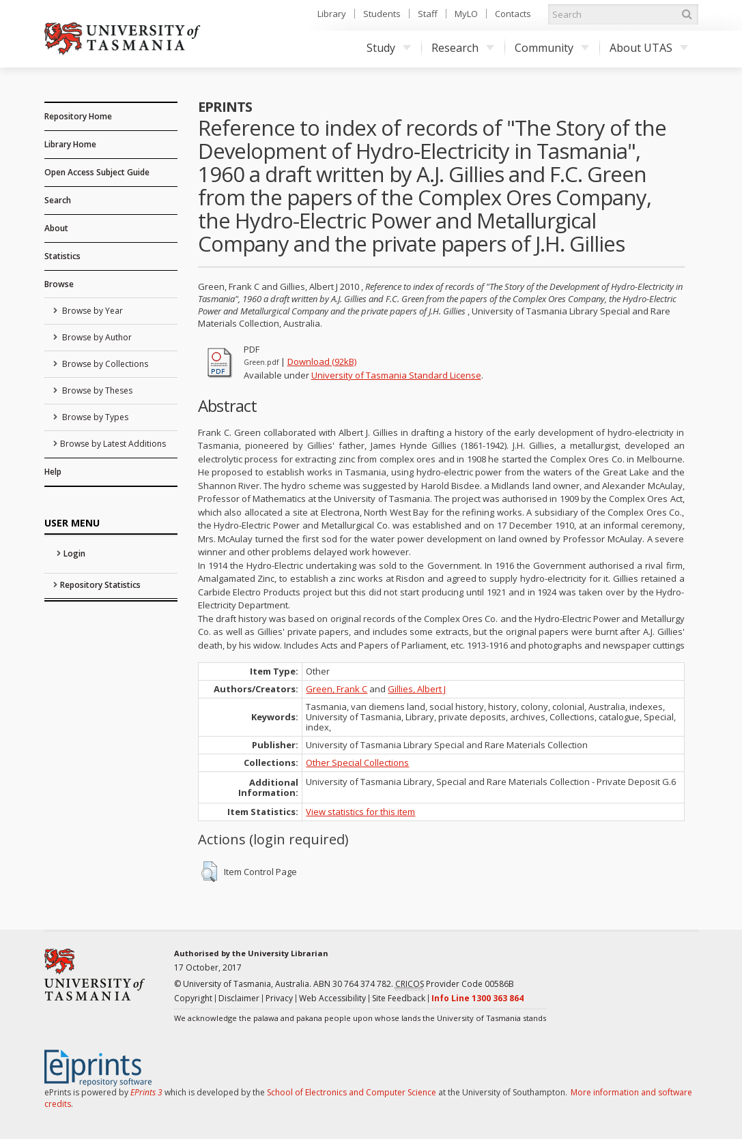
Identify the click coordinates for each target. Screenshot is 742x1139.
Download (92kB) (321, 361)
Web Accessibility (332, 998)
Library (331, 14)
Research (462, 47)
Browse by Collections (104, 364)
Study (389, 47)
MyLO (466, 14)
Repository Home (78, 116)
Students (382, 14)
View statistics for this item (360, 811)
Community (552, 47)
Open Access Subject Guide (96, 172)
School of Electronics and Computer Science (351, 1092)
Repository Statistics (100, 585)
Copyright (193, 998)
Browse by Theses (96, 390)
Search (57, 200)
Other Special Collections (357, 762)
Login (74, 553)
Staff (428, 14)
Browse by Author (96, 337)
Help (52, 471)
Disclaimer (238, 998)
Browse (59, 284)
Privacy (279, 998)
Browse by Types (94, 417)
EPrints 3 (146, 1092)
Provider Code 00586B (454, 984)
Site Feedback (398, 998)
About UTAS (649, 47)
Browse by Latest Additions (113, 443)
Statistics (62, 256)
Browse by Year (91, 310)
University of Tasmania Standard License (396, 375)
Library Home (70, 144)
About (56, 228)
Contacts (513, 14)
